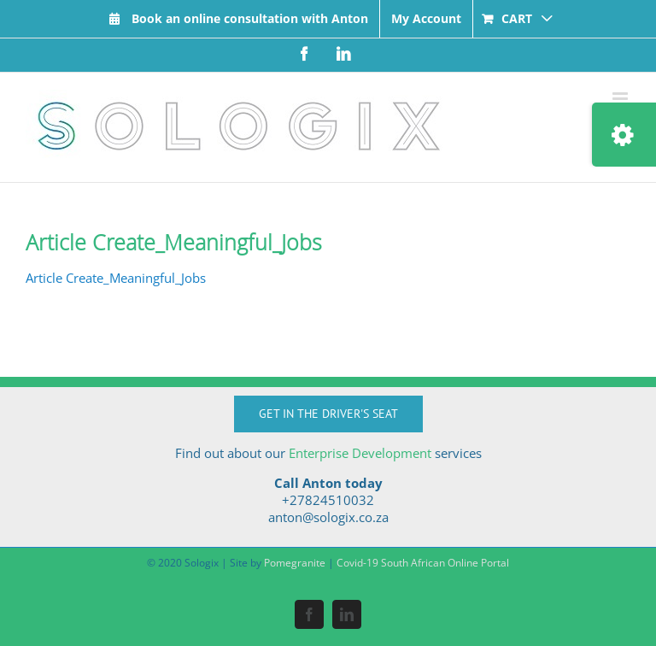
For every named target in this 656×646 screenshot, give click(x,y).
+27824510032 (328, 499)
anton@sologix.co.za (328, 517)
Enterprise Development (360, 452)
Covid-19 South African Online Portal (423, 562)
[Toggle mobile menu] (621, 99)
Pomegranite (294, 562)
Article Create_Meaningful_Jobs (116, 277)
